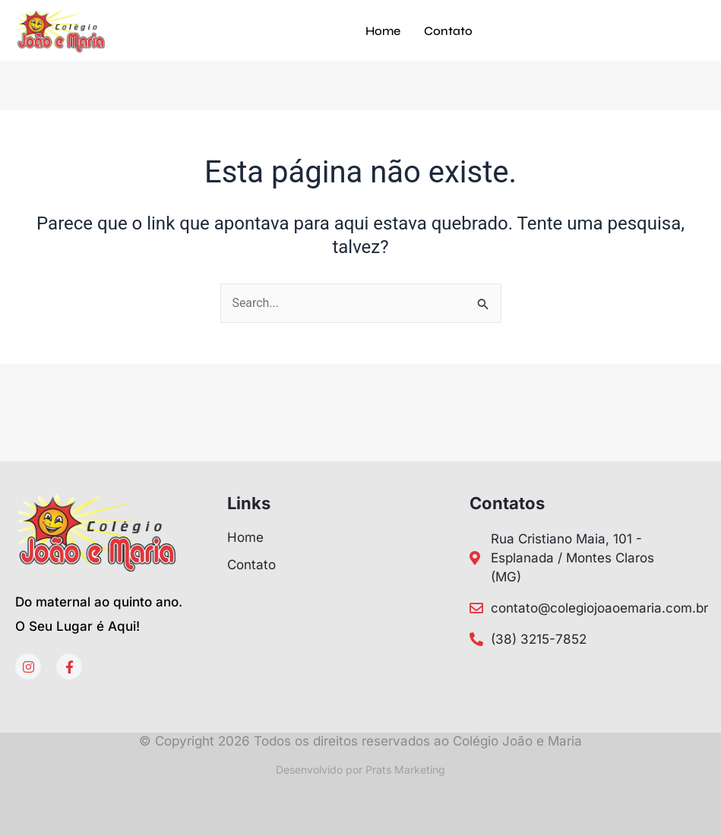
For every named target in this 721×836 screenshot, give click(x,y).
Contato (448, 31)
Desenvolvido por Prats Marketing (360, 769)
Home (382, 31)
